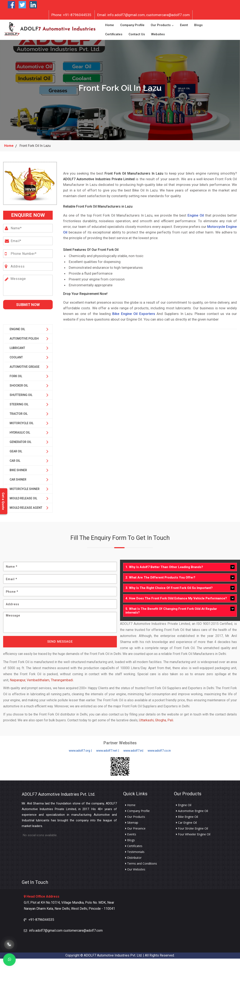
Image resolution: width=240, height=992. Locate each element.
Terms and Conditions (141, 862)
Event (184, 24)
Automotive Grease (25, 365)
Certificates (113, 33)
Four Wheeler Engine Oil (193, 832)
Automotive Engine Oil (192, 809)
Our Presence (135, 827)
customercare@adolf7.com (168, 15)
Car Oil (15, 458)
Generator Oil (20, 440)
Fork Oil (16, 374)
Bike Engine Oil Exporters (133, 312)
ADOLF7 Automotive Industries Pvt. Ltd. (58, 792)
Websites (158, 33)
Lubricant (17, 346)
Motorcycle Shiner (25, 487)
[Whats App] (9, 959)
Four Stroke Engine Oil (192, 827)
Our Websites (135, 867)
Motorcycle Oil (21, 421)
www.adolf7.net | (107, 749)
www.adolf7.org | (80, 749)
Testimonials (134, 850)
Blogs (198, 24)
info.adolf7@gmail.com (121, 15)
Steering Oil (19, 402)
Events (130, 832)
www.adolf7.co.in (159, 749)
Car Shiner (18, 477)
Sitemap (131, 821)
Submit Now (28, 303)
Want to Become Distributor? (66, 5)
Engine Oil (17, 327)
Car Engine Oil (186, 821)
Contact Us (137, 33)
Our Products (161, 24)
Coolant (16, 355)
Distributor (133, 856)
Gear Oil (16, 449)
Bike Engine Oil (187, 815)
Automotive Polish (24, 336)
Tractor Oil (19, 412)
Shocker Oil (19, 383)
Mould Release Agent (26, 505)
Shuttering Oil (21, 393)
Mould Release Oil (23, 496)
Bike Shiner (18, 468)
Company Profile (132, 24)
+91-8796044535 (71, 15)
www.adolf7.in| (133, 749)
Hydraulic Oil (20, 430)
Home (109, 24)
